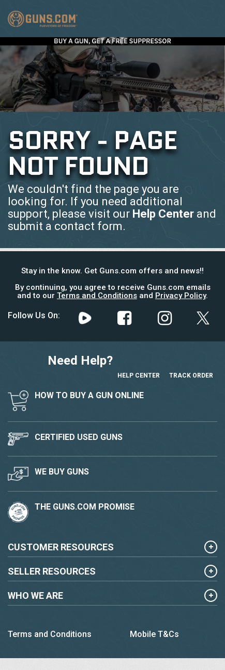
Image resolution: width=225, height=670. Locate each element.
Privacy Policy (180, 295)
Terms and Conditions (97, 295)
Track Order (191, 365)
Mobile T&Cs (154, 634)
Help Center (163, 213)
